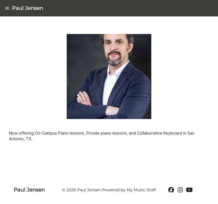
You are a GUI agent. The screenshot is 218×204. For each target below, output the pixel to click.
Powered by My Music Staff (129, 189)
